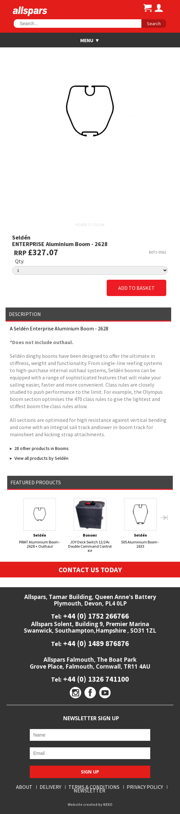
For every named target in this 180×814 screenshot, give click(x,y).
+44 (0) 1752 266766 (95, 616)
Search (154, 23)
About (24, 787)
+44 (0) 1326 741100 (95, 679)
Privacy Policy (145, 787)
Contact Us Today (90, 569)
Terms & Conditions (93, 787)
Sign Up (90, 772)
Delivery (50, 787)
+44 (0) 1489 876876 (95, 643)
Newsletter (89, 790)
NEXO (107, 804)
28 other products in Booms (41, 448)
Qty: (19, 261)
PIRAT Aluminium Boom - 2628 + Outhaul (39, 523)
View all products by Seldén (41, 458)
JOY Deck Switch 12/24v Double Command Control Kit (90, 525)
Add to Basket (136, 288)
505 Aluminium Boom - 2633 (140, 523)
